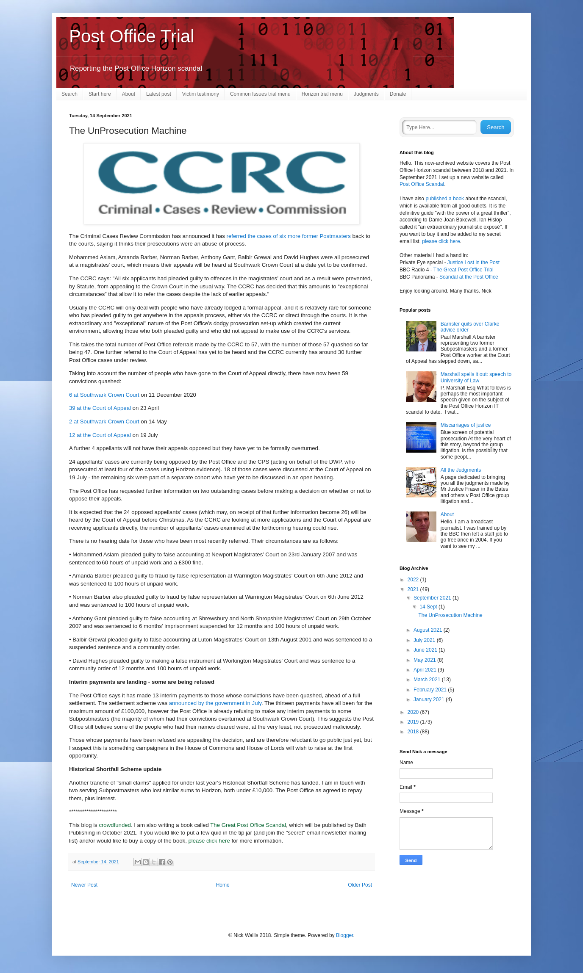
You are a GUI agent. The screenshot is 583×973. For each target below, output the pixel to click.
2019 (414, 722)
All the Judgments (461, 470)
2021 (414, 589)
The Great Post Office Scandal (248, 825)
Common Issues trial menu (260, 94)
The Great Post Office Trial (463, 270)
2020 (414, 712)
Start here (100, 94)
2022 (414, 580)
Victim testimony (200, 94)
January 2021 (430, 699)
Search (69, 94)
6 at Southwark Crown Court (104, 395)
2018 (414, 732)
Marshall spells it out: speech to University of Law (476, 377)
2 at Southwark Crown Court (104, 421)
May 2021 (425, 660)
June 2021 (426, 650)
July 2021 (425, 640)
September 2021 (433, 598)
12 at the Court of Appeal (100, 435)
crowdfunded (115, 825)
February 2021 (431, 690)
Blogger (344, 935)
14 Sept (429, 607)
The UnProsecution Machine (450, 615)
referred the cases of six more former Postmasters (289, 236)
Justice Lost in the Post (473, 262)
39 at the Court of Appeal (100, 408)
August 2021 (429, 630)
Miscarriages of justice (466, 425)
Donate (398, 94)
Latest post (158, 94)
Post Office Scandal (422, 184)
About (128, 94)
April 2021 (426, 670)
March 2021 (428, 680)
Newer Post (84, 885)
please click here (209, 841)
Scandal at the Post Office (468, 277)
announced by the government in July (215, 703)
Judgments (366, 94)
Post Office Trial (131, 36)
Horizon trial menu (322, 94)
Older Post (360, 885)
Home (223, 885)
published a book (444, 199)
